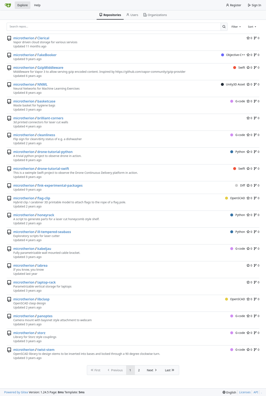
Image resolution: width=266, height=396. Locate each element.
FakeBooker (47, 55)
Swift (239, 67)
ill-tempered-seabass (54, 232)
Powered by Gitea (16, 392)
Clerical (43, 38)
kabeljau (44, 249)
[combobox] (236, 27)
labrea (42, 265)
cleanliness (46, 135)
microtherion (23, 38)
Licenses (245, 392)
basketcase (46, 101)
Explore (22, 5)
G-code (237, 101)
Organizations (155, 15)
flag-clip (43, 198)
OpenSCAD (235, 198)
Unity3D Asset (233, 84)
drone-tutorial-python (55, 152)
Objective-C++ (233, 55)
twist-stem (45, 350)
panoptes (44, 316)
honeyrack (45, 215)
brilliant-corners (50, 118)
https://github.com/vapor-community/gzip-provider (150, 72)
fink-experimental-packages (60, 185)
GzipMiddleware (50, 67)
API (256, 392)
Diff (240, 185)
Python (237, 152)
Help (37, 5)
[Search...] (224, 27)
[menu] (229, 392)
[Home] (8, 5)
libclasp (43, 299)
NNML (42, 84)
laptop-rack (46, 282)
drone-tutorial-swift (53, 169)
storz (41, 333)
